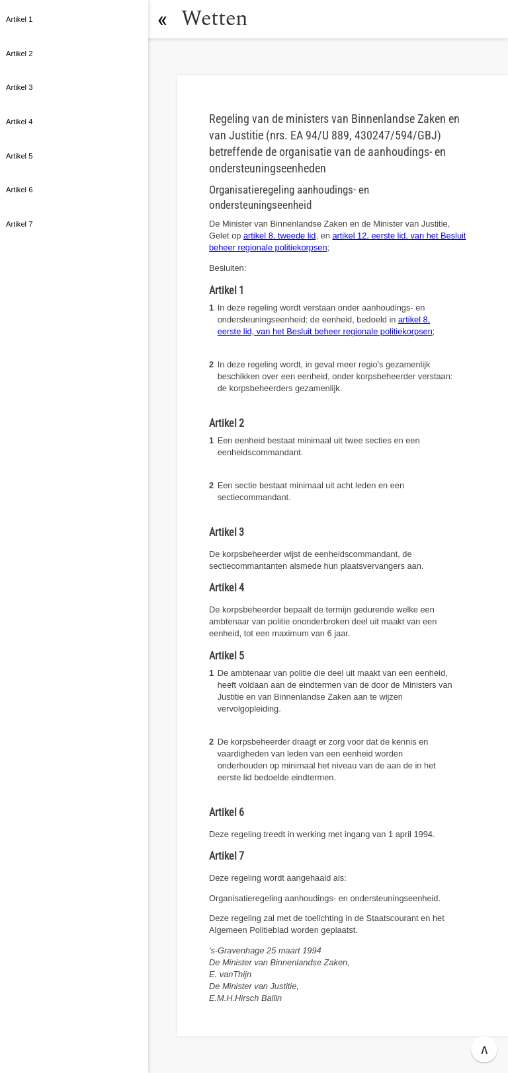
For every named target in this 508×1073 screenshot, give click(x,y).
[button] (162, 19)
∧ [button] (484, 1049)
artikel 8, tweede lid (279, 235)
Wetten (214, 19)
